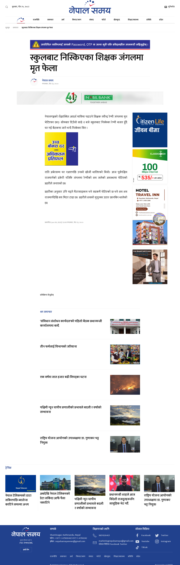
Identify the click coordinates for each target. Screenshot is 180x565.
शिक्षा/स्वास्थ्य (133, 20)
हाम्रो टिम (26, 549)
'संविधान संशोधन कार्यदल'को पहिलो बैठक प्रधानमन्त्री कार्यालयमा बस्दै (71, 323)
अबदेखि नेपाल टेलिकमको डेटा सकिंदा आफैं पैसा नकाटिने (55, 498)
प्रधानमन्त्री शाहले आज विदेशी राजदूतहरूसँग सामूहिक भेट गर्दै (122, 499)
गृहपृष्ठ (7, 27)
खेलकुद (117, 20)
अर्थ (62, 20)
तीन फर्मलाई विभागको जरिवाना (58, 346)
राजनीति (36, 20)
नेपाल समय (47, 80)
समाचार (50, 20)
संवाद (91, 20)
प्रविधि (148, 20)
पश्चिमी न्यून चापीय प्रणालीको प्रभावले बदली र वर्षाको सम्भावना (70, 410)
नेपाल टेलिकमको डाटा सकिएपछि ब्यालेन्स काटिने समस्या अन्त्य (18, 500)
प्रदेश (161, 20)
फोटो (104, 20)
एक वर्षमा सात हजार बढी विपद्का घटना (63, 377)
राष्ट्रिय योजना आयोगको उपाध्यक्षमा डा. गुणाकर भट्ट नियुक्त (69, 440)
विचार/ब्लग (76, 20)
